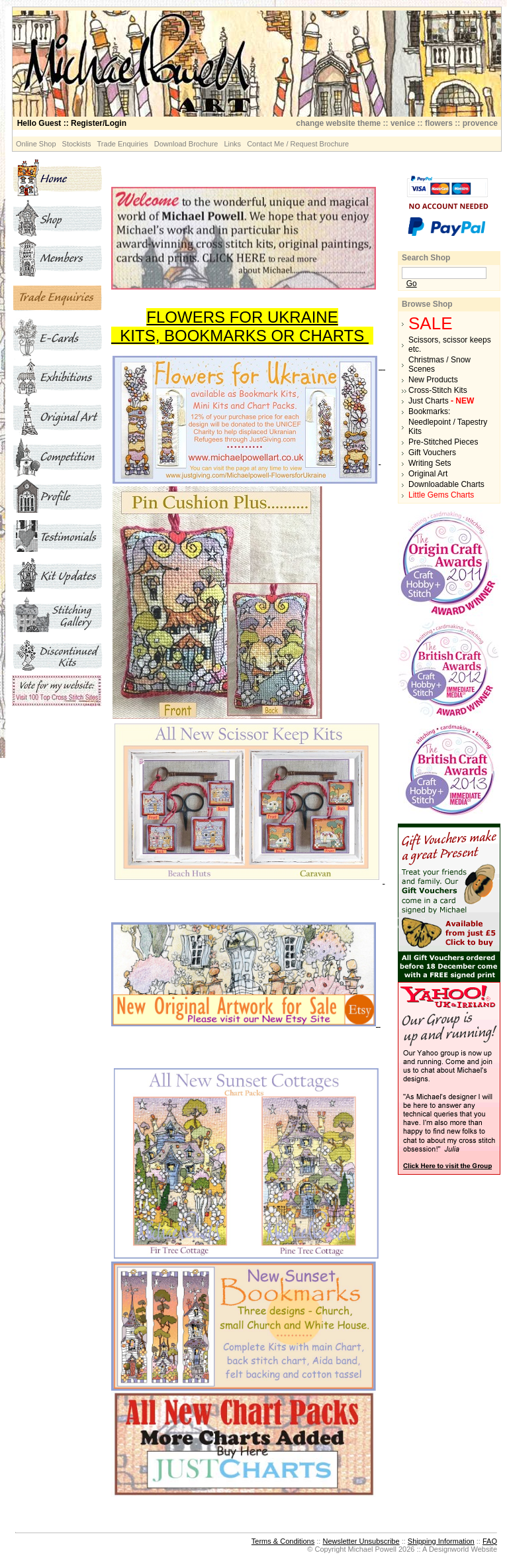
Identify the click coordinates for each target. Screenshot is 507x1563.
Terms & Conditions (283, 1541)
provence (480, 123)
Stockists (76, 144)
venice (403, 123)
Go (411, 283)
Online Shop (36, 144)
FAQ (490, 1541)
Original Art (427, 473)
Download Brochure (186, 144)
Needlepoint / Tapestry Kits (447, 426)
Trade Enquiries (122, 144)
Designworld (449, 1549)
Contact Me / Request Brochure (298, 144)
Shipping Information (441, 1541)
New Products (433, 379)
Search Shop (426, 257)
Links (232, 144)
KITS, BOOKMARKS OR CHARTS (240, 336)
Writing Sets (429, 463)
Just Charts (441, 400)
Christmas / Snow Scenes (439, 364)
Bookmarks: (429, 411)
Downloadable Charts (446, 484)
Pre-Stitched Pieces (443, 442)
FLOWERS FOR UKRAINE (242, 317)
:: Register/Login (71, 123)
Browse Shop (427, 304)
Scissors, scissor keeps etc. (449, 344)
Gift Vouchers (432, 452)
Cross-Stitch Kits (437, 390)
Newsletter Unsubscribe (360, 1541)
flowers (439, 123)
